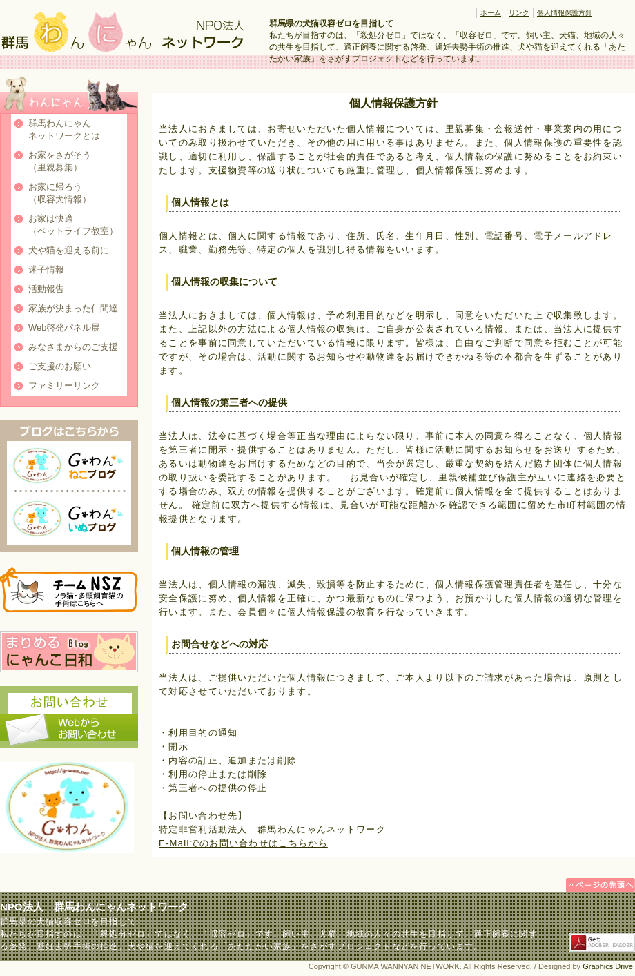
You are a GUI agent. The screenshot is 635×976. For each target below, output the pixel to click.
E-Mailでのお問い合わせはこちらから (243, 843)
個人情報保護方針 (564, 13)
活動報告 (46, 289)
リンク (519, 13)
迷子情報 (46, 269)
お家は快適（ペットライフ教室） (73, 224)
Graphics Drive (608, 966)
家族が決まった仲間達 (73, 308)
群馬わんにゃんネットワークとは (64, 129)
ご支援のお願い (59, 366)
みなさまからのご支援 (73, 347)
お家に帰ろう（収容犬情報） (59, 193)
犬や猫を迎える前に (68, 250)
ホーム (490, 13)
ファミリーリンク (64, 385)
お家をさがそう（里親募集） (59, 161)
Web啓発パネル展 (64, 327)
